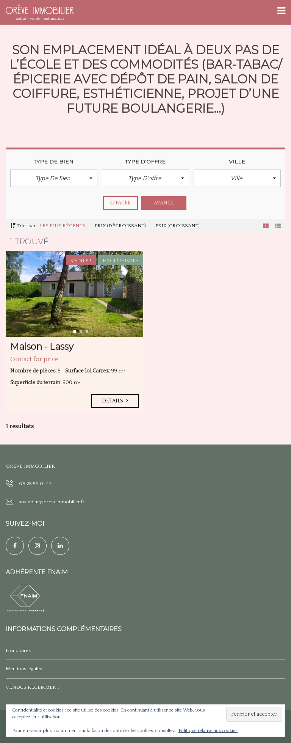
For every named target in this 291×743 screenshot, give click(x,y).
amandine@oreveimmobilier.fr (51, 501)
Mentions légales (24, 668)
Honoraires (18, 650)
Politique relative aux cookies (208, 730)
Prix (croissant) (177, 225)
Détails (115, 401)
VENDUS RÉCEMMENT (32, 687)
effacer (120, 203)
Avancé (164, 203)
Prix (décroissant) (120, 225)
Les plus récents (62, 225)
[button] (53, 178)
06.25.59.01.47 (35, 483)
